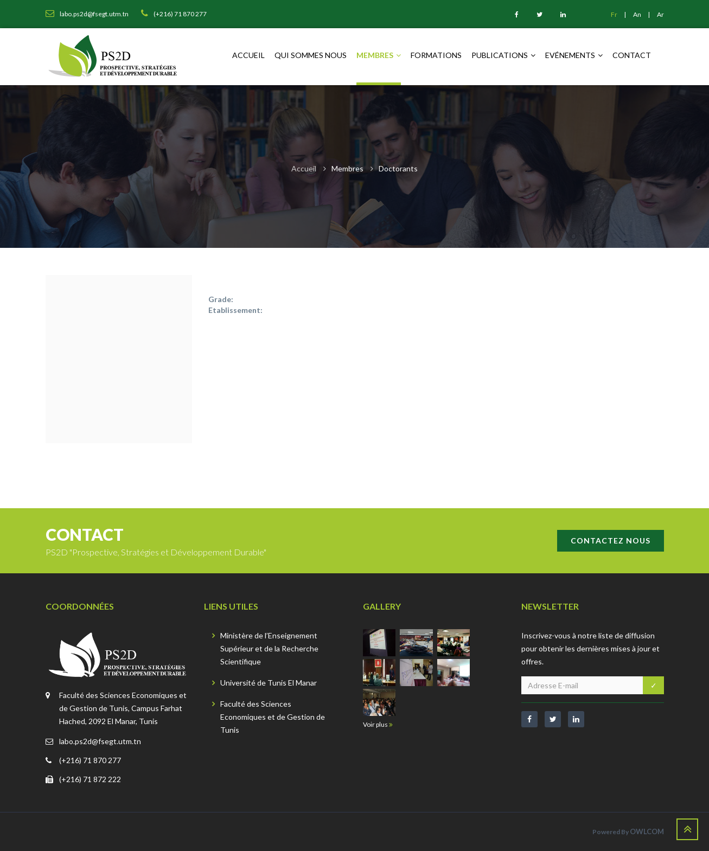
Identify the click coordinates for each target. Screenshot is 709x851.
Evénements (574, 55)
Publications (503, 55)
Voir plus (378, 724)
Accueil (248, 55)
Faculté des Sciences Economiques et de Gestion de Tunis (272, 716)
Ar (660, 14)
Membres (378, 55)
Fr (614, 14)
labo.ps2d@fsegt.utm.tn (100, 741)
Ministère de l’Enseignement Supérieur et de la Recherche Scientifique (269, 648)
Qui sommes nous (310, 55)
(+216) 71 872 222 (90, 779)
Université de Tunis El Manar (268, 682)
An (637, 14)
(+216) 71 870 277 (90, 760)
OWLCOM (647, 831)
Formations (436, 55)
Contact (631, 55)
